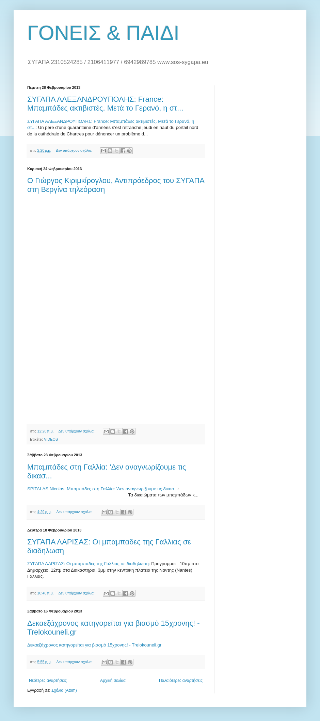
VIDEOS (51, 439)
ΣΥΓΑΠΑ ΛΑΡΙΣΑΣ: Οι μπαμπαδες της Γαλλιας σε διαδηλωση (88, 563)
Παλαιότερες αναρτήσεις (181, 680)
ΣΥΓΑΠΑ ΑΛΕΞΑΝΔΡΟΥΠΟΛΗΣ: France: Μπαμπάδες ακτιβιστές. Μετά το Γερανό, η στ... (105, 103)
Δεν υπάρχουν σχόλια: (74, 150)
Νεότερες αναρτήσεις (48, 680)
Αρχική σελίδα (113, 680)
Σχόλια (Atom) (64, 690)
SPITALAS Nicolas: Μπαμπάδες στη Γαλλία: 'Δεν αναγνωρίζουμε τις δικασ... (102, 488)
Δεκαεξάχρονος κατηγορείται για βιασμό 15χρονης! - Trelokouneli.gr (94, 645)
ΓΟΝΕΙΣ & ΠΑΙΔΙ (103, 32)
